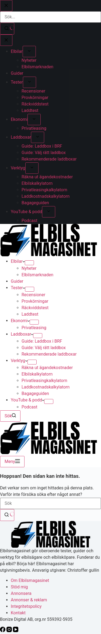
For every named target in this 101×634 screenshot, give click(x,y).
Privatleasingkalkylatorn (44, 380)
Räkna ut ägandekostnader (47, 367)
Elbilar (18, 261)
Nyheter (29, 268)
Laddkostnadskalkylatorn (45, 387)
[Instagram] (9, 630)
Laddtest (30, 314)
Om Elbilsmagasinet (30, 580)
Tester (18, 287)
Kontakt (18, 612)
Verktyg (19, 360)
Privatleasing (34, 327)
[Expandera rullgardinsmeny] (29, 262)
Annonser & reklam (29, 599)
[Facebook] (3, 630)
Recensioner (33, 294)
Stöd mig (19, 586)
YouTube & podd (27, 400)
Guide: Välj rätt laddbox (44, 347)
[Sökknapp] (7, 515)
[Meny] (12, 461)
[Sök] (10, 416)
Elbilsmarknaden (37, 274)
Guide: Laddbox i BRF (42, 341)
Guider (17, 281)
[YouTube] (15, 630)
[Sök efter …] (50, 503)
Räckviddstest (35, 307)
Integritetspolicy (26, 606)
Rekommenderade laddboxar (49, 354)
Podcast (29, 407)
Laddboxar (22, 334)
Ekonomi (20, 320)
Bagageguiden (35, 393)
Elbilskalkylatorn (37, 374)
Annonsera (21, 593)
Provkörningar (35, 301)
